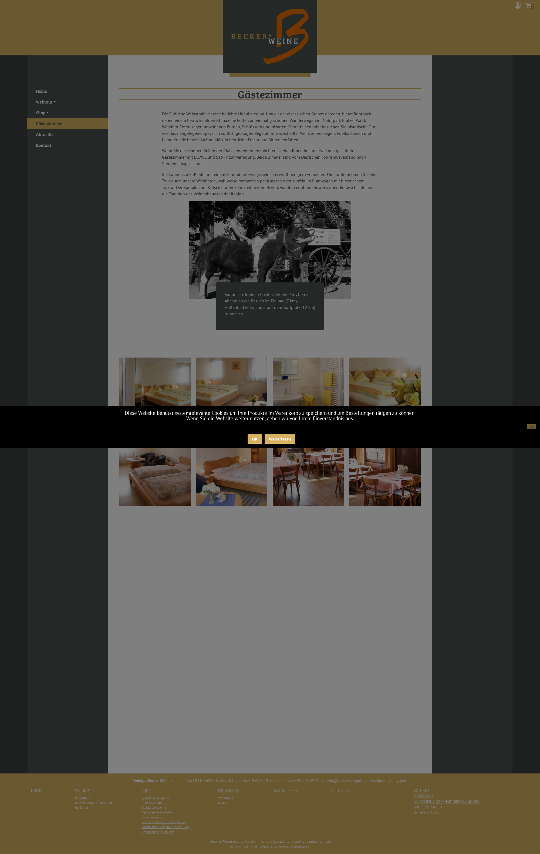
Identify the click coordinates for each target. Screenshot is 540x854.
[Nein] (531, 426)
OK (255, 439)
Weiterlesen (280, 439)
